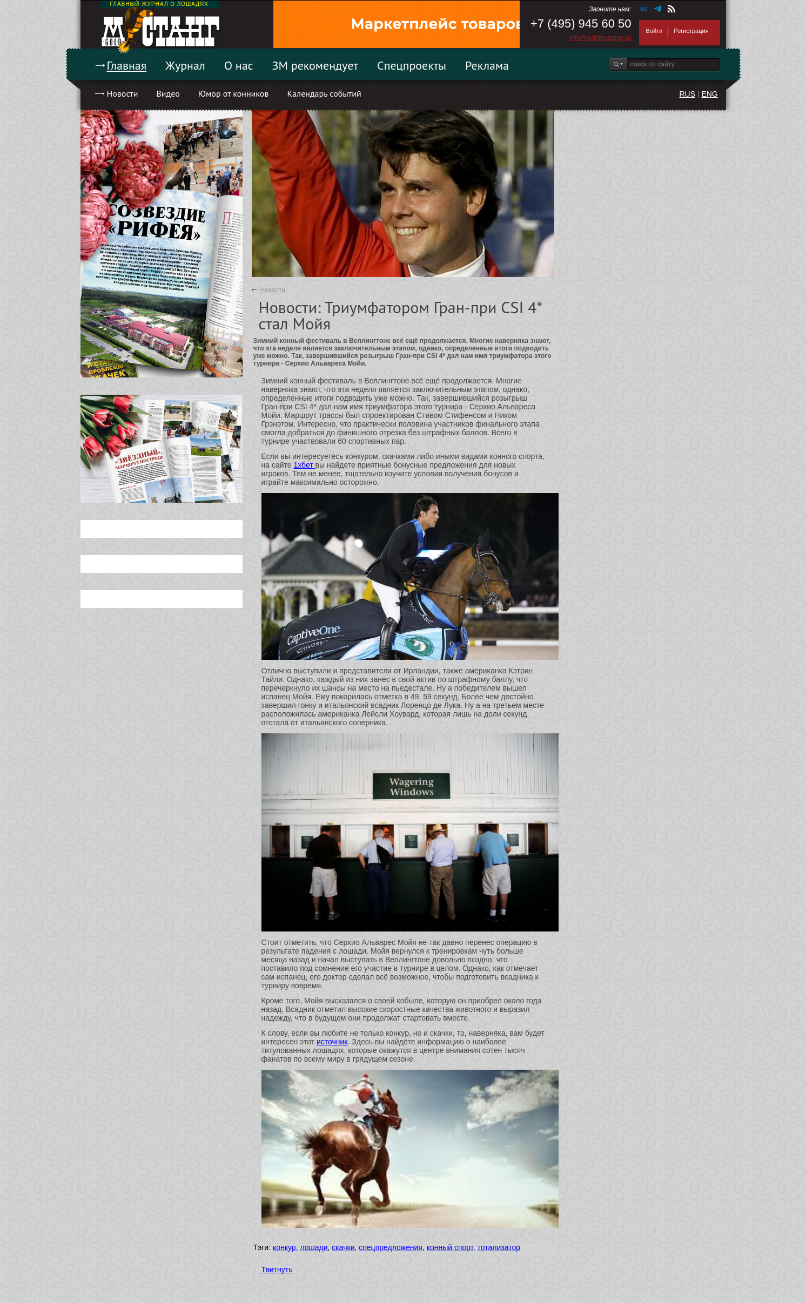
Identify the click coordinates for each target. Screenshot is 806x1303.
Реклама (487, 65)
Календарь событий (324, 93)
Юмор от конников (233, 93)
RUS (687, 94)
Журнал (185, 65)
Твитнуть (277, 1269)
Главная (127, 65)
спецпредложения (390, 1247)
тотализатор (498, 1247)
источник (332, 1041)
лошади (313, 1247)
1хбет (304, 465)
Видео (167, 93)
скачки (343, 1247)
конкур (284, 1247)
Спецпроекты (411, 65)
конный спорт (450, 1247)
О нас (238, 65)
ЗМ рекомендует (315, 65)
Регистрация (691, 31)
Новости (122, 93)
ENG (709, 94)
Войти (654, 31)
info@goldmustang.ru (600, 38)
